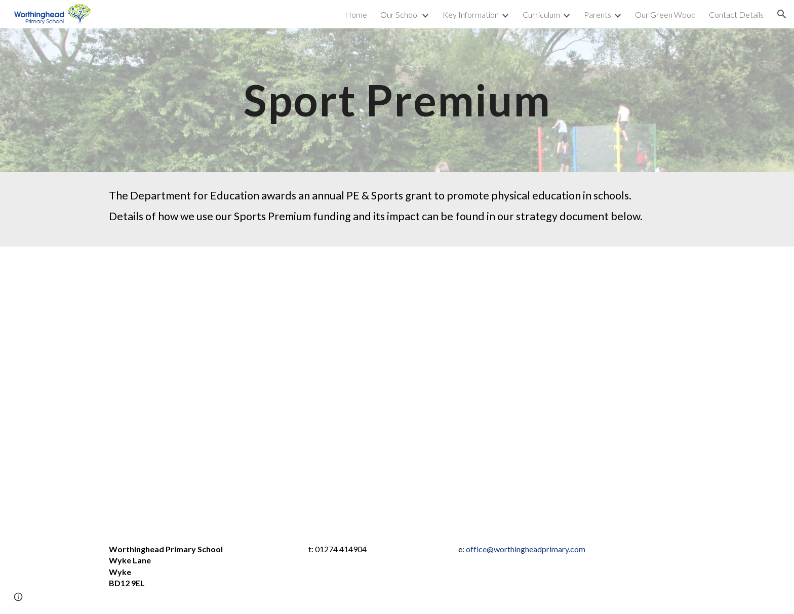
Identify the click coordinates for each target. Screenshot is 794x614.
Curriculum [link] (541, 14)
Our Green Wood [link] (665, 14)
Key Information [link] (471, 14)
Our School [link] (399, 14)
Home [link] (356, 14)
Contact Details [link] (736, 14)
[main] (397, 100)
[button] (782, 14)
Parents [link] (597, 14)
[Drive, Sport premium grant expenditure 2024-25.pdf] (397, 387)
